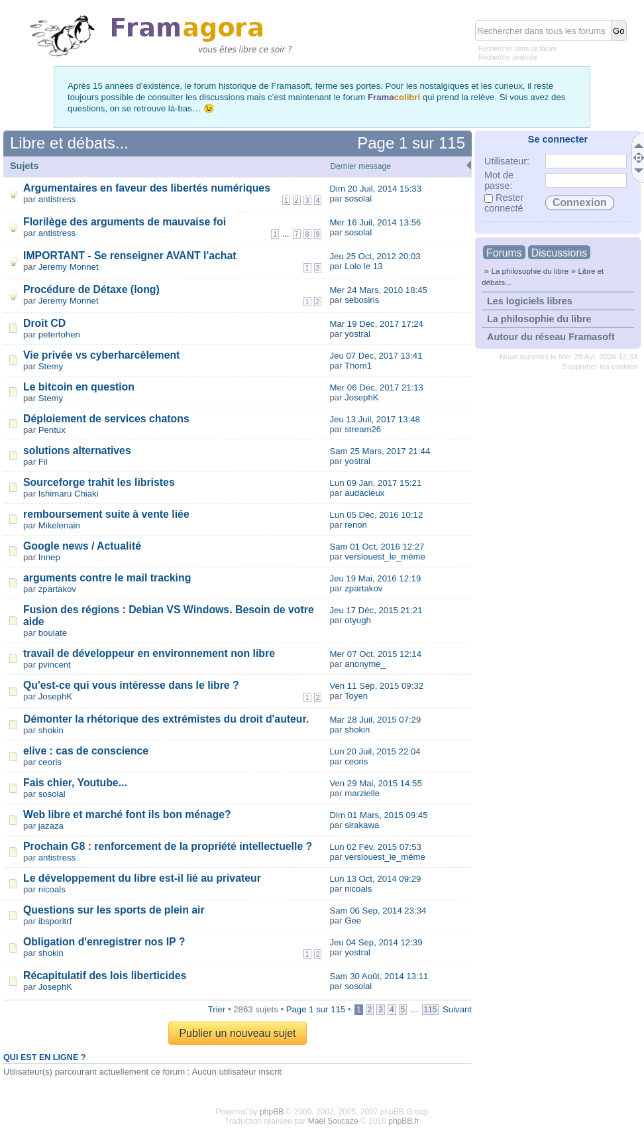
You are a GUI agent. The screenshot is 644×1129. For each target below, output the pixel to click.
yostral (357, 334)
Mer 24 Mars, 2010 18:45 (378, 290)
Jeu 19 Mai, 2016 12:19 (375, 578)
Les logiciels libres (529, 301)
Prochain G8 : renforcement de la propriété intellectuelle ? (167, 846)
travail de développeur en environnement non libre (149, 653)
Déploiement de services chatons (106, 418)
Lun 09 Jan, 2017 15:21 (375, 483)
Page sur (411, 143)
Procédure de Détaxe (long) (91, 289)
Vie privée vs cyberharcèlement (101, 355)
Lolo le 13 (363, 266)
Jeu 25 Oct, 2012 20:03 (374, 256)
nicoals (52, 889)
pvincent (54, 665)
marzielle (362, 793)
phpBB (272, 1111)
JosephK (361, 397)
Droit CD (44, 323)
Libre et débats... (69, 143)
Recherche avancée (507, 57)
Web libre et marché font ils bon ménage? (127, 814)
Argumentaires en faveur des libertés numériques (146, 188)
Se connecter (558, 139)
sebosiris (362, 300)
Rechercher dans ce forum (517, 48)
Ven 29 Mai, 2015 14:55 (375, 783)
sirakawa (362, 825)
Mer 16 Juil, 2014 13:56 (375, 222)
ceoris (50, 762)
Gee (353, 920)
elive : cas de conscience (85, 750)
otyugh (358, 620)
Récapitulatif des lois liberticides (104, 975)
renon (356, 525)
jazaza (51, 826)
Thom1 (358, 366)
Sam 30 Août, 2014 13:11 (378, 976)
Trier (217, 1009)
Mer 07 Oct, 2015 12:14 (375, 654)
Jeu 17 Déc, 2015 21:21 (375, 610)
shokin (51, 730)
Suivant (457, 1009)
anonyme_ (365, 664)
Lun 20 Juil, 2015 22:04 (374, 751)
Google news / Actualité (82, 546)
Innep (49, 557)
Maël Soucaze (333, 1121)
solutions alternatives (77, 450)
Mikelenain (59, 525)
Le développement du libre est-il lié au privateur (142, 878)
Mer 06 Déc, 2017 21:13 (376, 387)
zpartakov (57, 589)
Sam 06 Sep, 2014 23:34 (377, 911)
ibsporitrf (55, 921)
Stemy (50, 366)
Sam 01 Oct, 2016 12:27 (376, 547)
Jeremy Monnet (68, 267)
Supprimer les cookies (600, 367)
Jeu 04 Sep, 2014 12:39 (375, 942)
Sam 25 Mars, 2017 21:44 (379, 451)
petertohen (59, 334)
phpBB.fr (403, 1121)
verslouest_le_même (385, 557)
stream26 (363, 429)
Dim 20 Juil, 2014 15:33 (375, 189)
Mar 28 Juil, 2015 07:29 (375, 720)
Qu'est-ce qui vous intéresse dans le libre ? (131, 685)
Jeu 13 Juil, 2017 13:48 (374, 419)
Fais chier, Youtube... (75, 782)
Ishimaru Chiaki (68, 494)
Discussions (559, 253)
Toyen (356, 696)
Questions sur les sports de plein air (114, 910)
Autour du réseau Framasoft (551, 336)
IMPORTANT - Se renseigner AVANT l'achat (130, 255)
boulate (52, 633)
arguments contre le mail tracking (107, 577)
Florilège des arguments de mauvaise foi (124, 221)
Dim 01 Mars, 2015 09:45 (378, 815)
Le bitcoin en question (78, 386)
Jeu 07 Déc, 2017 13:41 (375, 356)
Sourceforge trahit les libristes (99, 482)
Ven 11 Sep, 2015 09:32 (376, 686)
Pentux (52, 430)
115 (430, 1009)
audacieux (364, 493)
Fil (43, 462)
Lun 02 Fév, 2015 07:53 (375, 847)
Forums (504, 253)
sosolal (358, 199)
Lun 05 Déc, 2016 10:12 (376, 515)
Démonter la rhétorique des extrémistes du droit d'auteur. (166, 719)
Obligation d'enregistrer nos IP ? (104, 941)
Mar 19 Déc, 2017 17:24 (376, 324)
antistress (57, 199)
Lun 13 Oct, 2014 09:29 (375, 879)
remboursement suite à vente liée (106, 514)
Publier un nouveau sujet (237, 1033)
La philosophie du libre (529, 271)
